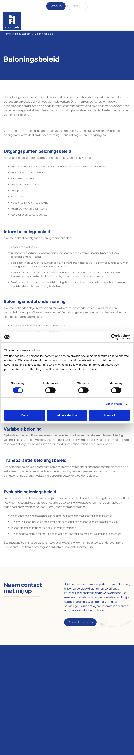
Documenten (22, 33)
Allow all (109, 415)
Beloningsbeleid (44, 33)
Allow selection (67, 415)
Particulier (56, 6)
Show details (114, 403)
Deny (24, 415)
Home (7, 33)
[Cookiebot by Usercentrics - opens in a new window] (114, 337)
